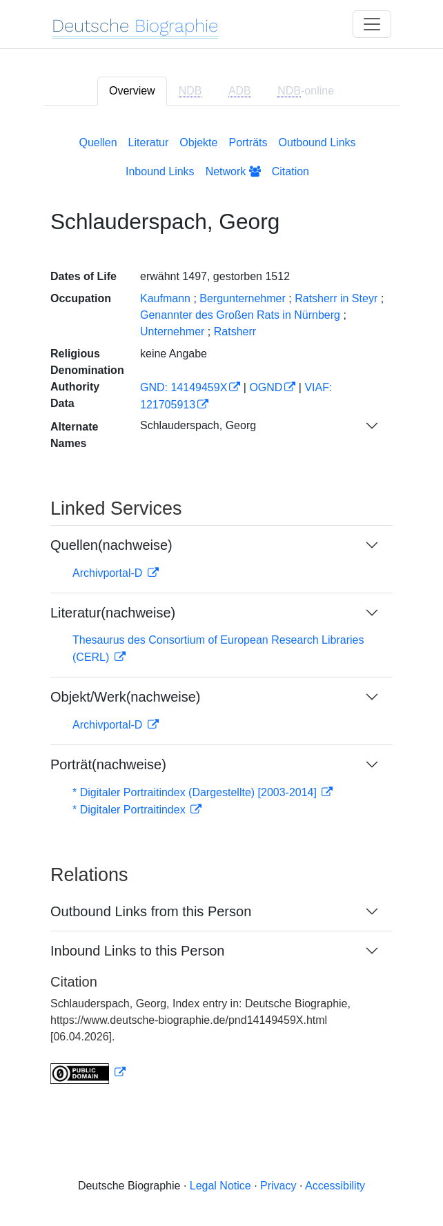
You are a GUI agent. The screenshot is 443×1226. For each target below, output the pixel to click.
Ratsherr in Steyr (336, 298)
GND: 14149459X (183, 387)
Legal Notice (220, 1186)
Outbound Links (316, 142)
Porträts (247, 142)
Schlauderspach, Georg (198, 425)
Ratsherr (235, 331)
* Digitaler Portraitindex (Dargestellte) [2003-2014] (195, 792)
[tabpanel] (221, 607)
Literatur (148, 142)
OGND (265, 387)
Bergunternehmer (242, 298)
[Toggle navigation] (372, 24)
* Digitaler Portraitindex (130, 809)
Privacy (278, 1186)
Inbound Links (160, 171)
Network (233, 171)
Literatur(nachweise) (112, 612)
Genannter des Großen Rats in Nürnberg (240, 315)
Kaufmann (165, 298)
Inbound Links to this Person (137, 950)
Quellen (98, 142)
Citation (290, 171)
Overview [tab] (132, 91)
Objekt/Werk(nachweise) (125, 696)
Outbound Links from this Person (150, 911)
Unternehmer (172, 331)
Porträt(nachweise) (108, 764)
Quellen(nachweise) (111, 545)
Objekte (198, 142)
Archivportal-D (109, 573)
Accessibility (335, 1186)
